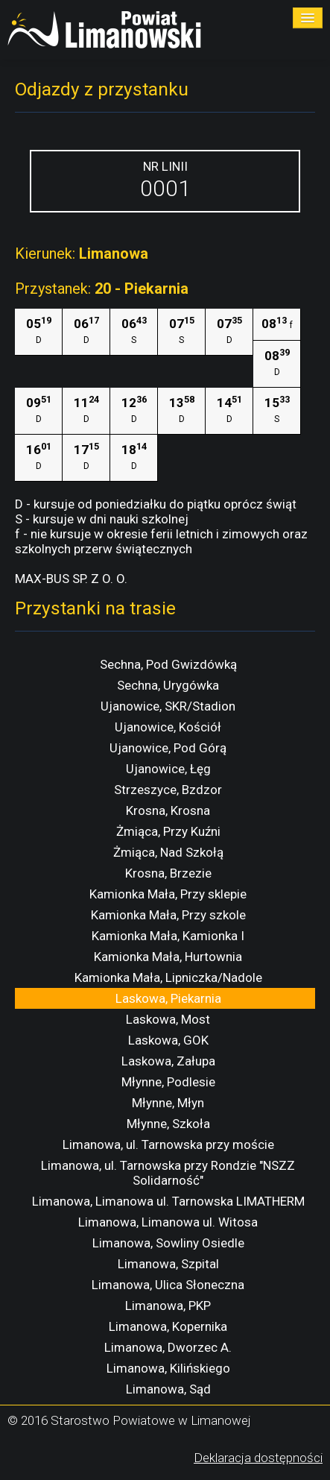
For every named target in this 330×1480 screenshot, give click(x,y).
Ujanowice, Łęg (168, 768)
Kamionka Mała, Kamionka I (168, 935)
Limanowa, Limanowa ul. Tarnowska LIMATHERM (168, 1201)
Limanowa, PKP (168, 1305)
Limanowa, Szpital (168, 1263)
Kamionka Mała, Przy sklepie (168, 894)
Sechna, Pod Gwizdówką (168, 664)
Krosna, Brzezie (168, 873)
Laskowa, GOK (168, 1040)
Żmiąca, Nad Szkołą (168, 852)
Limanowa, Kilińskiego (168, 1368)
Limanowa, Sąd (168, 1389)
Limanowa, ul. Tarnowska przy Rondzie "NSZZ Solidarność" (168, 1173)
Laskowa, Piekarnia (168, 998)
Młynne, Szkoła (168, 1123)
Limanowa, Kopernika (168, 1326)
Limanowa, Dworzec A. (168, 1347)
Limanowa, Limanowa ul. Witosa (168, 1222)
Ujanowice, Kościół (168, 726)
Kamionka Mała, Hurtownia (168, 956)
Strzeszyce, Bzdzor (168, 789)
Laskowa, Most (168, 1019)
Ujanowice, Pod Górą (168, 747)
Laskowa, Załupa (168, 1061)
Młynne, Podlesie (168, 1081)
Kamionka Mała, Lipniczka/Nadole (168, 977)
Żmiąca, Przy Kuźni (168, 831)
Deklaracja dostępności (258, 1457)
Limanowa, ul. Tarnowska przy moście (168, 1144)
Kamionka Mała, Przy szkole (168, 914)
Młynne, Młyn (168, 1102)
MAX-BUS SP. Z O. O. (71, 578)
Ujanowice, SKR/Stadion (168, 706)
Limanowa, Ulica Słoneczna (168, 1284)
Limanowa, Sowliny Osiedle (168, 1242)
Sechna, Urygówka (168, 685)
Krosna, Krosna (168, 810)
